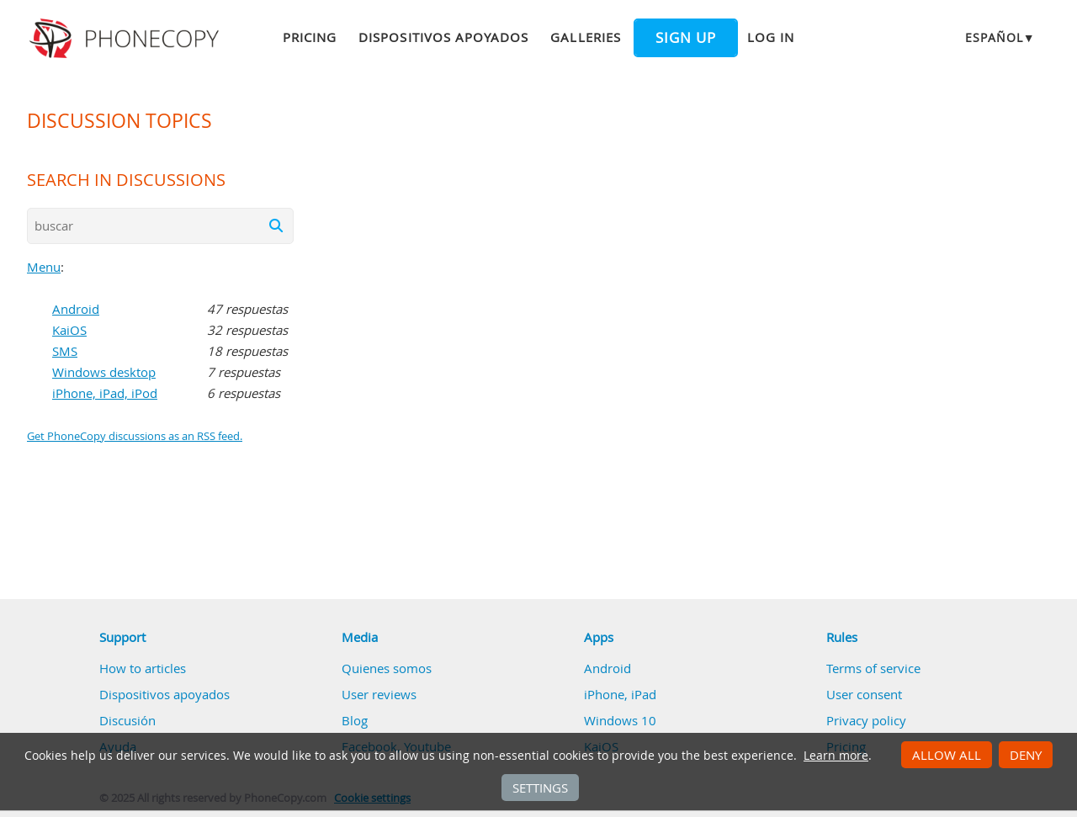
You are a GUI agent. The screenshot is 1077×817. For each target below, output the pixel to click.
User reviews (379, 694)
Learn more (836, 755)
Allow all (946, 754)
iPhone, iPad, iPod (104, 393)
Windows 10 (620, 720)
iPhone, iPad (620, 694)
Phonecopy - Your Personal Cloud (126, 38)
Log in (770, 37)
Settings (540, 787)
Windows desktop (104, 371)
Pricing (310, 37)
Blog (355, 720)
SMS (64, 350)
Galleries (585, 37)
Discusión (127, 720)
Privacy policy (866, 720)
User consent (864, 694)
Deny (1026, 754)
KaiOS (69, 329)
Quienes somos (387, 668)
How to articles (142, 668)
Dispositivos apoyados (443, 37)
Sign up (685, 38)
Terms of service (873, 668)
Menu (44, 266)
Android (75, 308)
